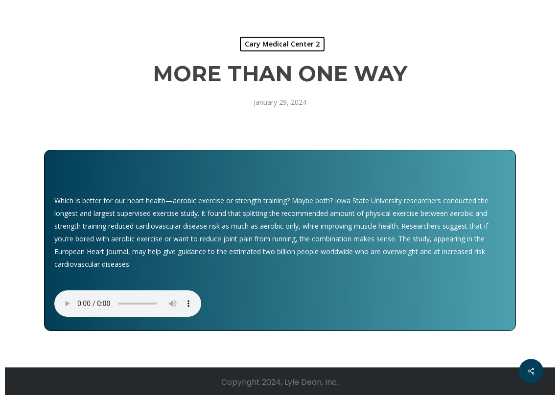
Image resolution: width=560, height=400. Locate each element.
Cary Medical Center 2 (282, 43)
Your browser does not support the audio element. (127, 303)
